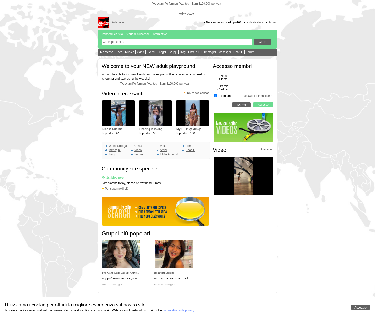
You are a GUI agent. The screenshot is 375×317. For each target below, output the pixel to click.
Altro (125, 57)
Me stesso (106, 52)
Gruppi (173, 52)
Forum (250, 52)
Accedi (273, 22)
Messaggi (225, 52)
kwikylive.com (187, 13)
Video (140, 52)
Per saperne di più (116, 188)
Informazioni (160, 34)
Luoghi (161, 52)
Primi (189, 146)
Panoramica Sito (112, 34)
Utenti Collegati (110, 57)
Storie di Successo (137, 34)
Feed (119, 52)
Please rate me (112, 129)
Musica (129, 52)
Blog (183, 52)
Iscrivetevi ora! (255, 22)
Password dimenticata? (257, 96)
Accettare (360, 307)
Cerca (138, 146)
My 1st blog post (113, 177)
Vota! (163, 146)
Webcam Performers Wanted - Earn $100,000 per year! (187, 3)
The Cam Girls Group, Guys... (120, 272)
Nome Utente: (223, 77)
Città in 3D (195, 52)
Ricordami (224, 96)
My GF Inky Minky (188, 129)
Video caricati (198, 93)
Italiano (116, 22)
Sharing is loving (151, 129)
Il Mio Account (169, 154)
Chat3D (238, 52)
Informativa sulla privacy (178, 310)
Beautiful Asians (164, 272)
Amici (163, 150)
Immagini (210, 52)
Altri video (267, 149)
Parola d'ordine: (222, 87)
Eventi (151, 52)
